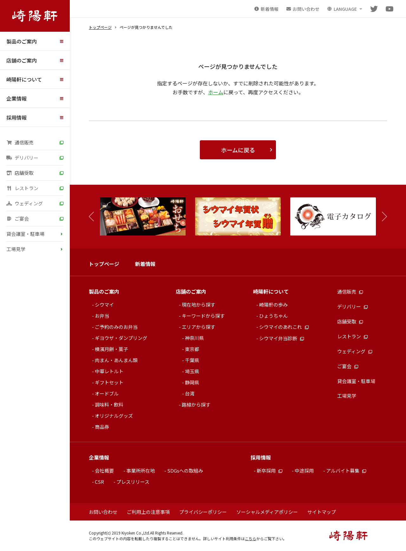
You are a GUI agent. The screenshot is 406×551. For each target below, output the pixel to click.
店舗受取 (20, 172)
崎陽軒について (24, 79)
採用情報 (16, 117)
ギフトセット (109, 382)
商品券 (102, 426)
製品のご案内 (21, 41)
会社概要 (104, 470)
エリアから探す (198, 326)
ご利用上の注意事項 (148, 511)
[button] (381, 216)
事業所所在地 (140, 470)
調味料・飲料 (109, 404)
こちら (250, 538)
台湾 (189, 393)
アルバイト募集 (346, 470)
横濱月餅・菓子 (111, 349)
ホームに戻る (238, 150)
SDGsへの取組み (185, 470)
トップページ (100, 27)
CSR (99, 481)
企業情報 (16, 98)
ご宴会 (17, 218)
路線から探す (196, 404)
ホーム (215, 92)
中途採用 (304, 470)
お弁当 (102, 315)
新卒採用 (269, 470)
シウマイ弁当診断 (281, 338)
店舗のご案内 (21, 60)
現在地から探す (198, 304)
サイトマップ (321, 511)
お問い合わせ (103, 511)
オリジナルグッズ (114, 415)
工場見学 (15, 249)
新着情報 (145, 264)
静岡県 (192, 382)
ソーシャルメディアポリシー (267, 511)
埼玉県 (192, 371)
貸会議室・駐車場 (25, 233)
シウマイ (104, 304)
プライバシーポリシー (203, 511)
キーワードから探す (203, 315)
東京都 (192, 349)
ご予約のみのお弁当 (116, 326)
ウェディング (24, 203)
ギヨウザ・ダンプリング (121, 338)
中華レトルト (109, 371)
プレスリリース (132, 481)
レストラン (22, 188)
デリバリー (22, 157)
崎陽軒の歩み (273, 304)
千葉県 (192, 360)
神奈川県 (194, 338)
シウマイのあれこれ (284, 326)
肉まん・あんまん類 (116, 360)
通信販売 (20, 142)
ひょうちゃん (273, 315)
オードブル (107, 393)
